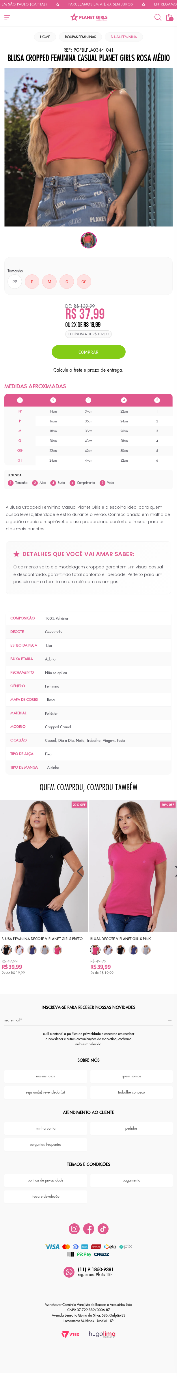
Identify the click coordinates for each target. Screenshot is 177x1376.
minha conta (45, 1123)
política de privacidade (45, 1175)
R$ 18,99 (91, 325)
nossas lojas (45, 1071)
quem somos (131, 1071)
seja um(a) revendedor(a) (45, 1087)
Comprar (89, 352)
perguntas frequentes (45, 1139)
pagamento (131, 1175)
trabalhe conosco (131, 1087)
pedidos (131, 1123)
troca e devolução (45, 1192)
